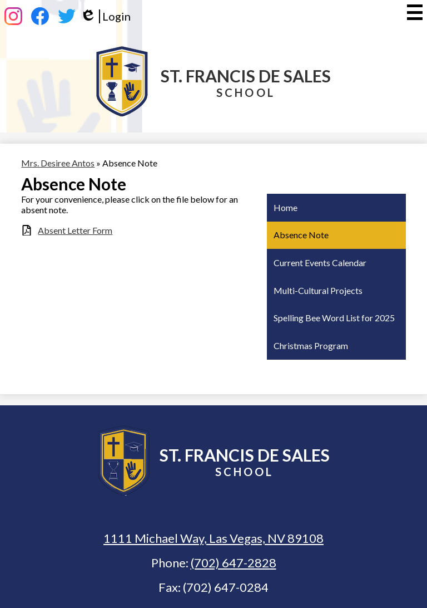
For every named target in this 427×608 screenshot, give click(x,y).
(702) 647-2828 (233, 562)
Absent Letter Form (75, 230)
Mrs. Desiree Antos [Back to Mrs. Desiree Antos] (58, 163)
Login (105, 16)
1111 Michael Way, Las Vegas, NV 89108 (213, 538)
